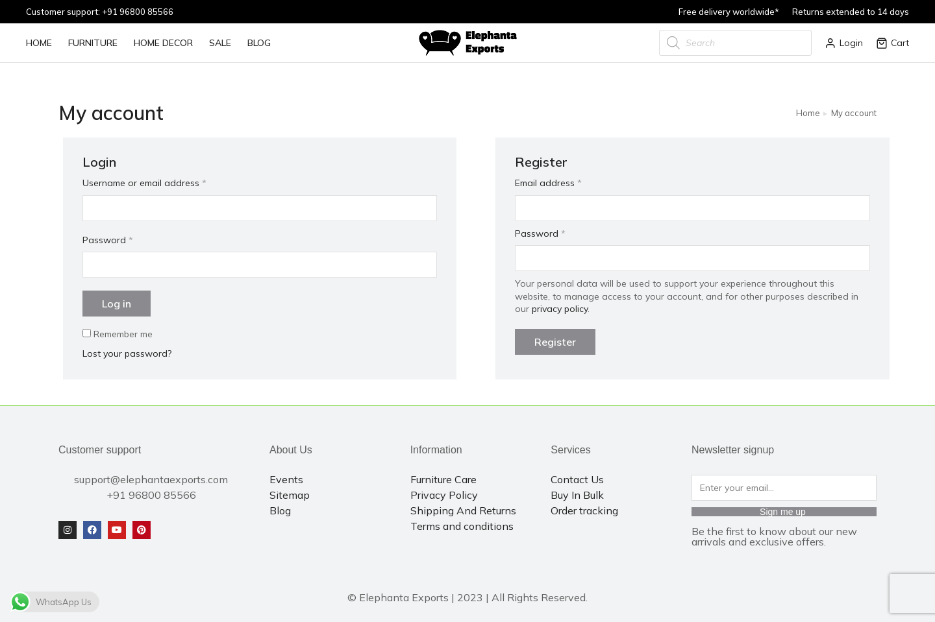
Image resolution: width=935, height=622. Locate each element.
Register (555, 341)
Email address (548, 183)
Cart (892, 43)
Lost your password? (126, 353)
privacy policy (560, 309)
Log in (116, 303)
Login (844, 43)
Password (107, 240)
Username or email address (144, 183)
